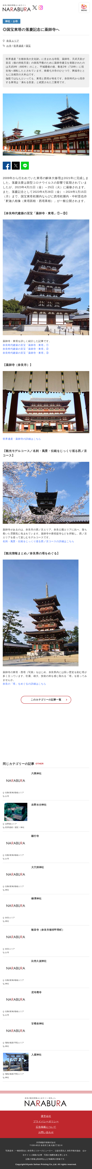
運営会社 (46, 1116)
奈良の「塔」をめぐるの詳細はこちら (24, 683)
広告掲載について (46, 1127)
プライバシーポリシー (46, 1121)
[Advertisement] (46, 734)
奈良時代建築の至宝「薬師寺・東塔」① (26, 345)
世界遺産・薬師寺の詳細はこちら (22, 439)
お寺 (9, 46)
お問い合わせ (46, 1132)
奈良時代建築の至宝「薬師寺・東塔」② (26, 349)
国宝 (28, 46)
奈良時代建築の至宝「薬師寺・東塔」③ (26, 353)
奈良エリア (12, 41)
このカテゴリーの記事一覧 (46, 699)
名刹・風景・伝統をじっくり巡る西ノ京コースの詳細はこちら (38, 541)
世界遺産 (19, 46)
